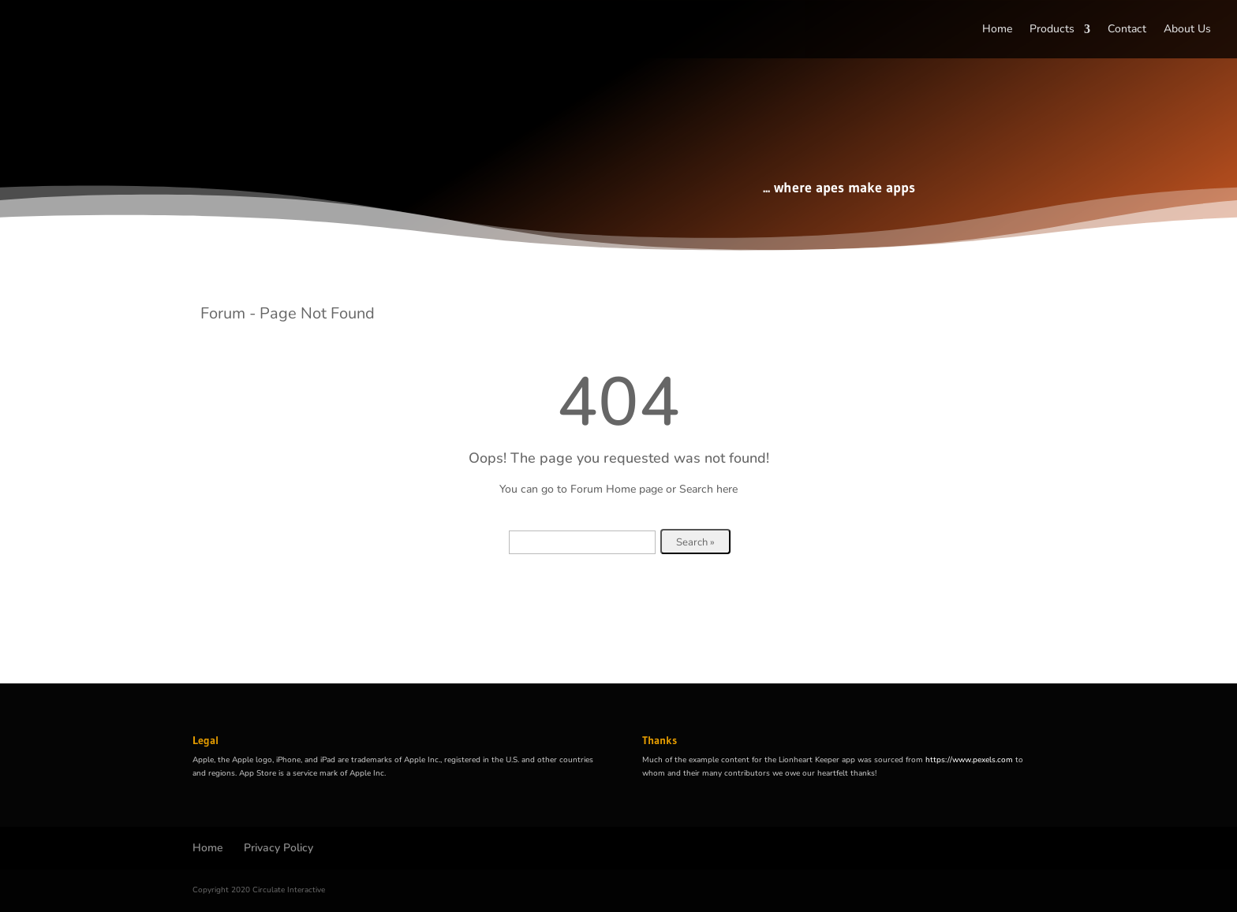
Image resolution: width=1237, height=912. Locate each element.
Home (997, 30)
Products (1052, 30)
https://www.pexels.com (969, 759)
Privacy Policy (278, 847)
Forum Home (603, 489)
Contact (1127, 30)
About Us (1187, 30)
